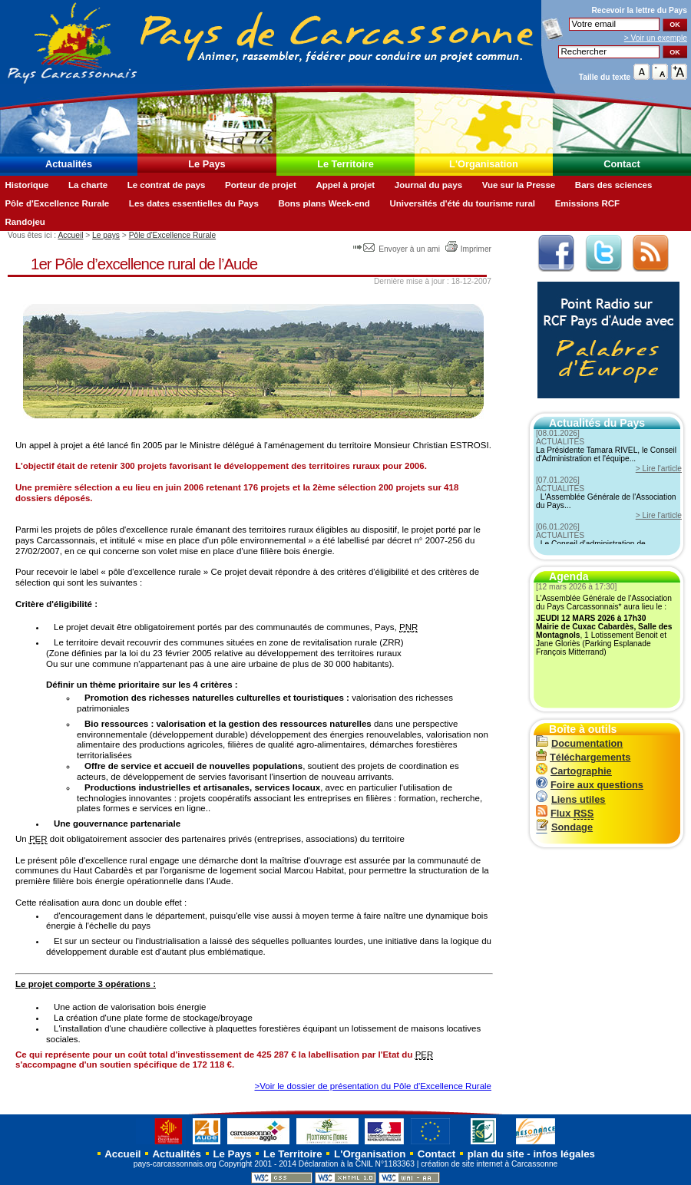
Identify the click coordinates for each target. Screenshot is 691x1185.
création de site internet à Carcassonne (489, 1164)
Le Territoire (345, 164)
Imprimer (468, 249)
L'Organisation (483, 164)
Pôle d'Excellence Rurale (57, 203)
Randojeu (25, 221)
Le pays (106, 235)
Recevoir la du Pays (639, 10)
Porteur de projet (260, 185)
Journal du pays (428, 185)
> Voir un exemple (655, 38)
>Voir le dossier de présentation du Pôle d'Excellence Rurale (372, 1086)
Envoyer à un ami (397, 249)
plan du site (496, 1154)
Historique (26, 185)
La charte (87, 185)
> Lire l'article (659, 468)
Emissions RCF (587, 203)
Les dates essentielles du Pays (194, 203)
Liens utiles (570, 799)
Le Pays (206, 164)
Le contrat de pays (166, 185)
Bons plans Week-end (323, 203)
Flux (564, 813)
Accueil (70, 235)
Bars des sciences (614, 185)
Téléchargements (583, 757)
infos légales (564, 1154)
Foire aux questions (589, 785)
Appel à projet (345, 185)
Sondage (564, 827)
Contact (621, 164)
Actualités (68, 164)
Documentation (579, 743)
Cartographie (574, 771)
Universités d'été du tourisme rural (462, 203)
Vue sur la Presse (519, 185)
